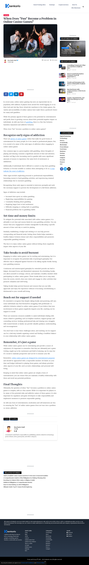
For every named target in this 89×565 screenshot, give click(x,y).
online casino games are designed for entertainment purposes (33, 358)
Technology (63, 138)
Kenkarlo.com (48, 559)
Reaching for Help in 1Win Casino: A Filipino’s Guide (19, 480)
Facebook (70, 532)
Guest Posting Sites (39, 5)
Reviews (62, 155)
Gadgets (62, 157)
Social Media (64, 142)
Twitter (69, 534)
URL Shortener (75, 8)
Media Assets (28, 547)
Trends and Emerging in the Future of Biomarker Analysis (76, 83)
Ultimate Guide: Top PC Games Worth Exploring (17, 487)
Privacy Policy (40, 563)
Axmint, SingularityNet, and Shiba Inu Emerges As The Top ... (75, 99)
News (47, 534)
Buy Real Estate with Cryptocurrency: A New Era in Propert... (76, 91)
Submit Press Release (30, 541)
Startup (62, 153)
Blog (26, 534)
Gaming (6, 15)
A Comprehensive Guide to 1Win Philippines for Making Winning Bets (24, 478)
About (26, 536)
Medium (69, 536)
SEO (61, 164)
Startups (52, 5)
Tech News (63, 149)
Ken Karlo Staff (19, 427)
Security (62, 160)
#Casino (6, 419)
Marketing (48, 538)
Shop (26, 532)
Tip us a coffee (28, 543)
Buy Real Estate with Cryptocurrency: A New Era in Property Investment (71, 51)
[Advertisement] (30, 77)
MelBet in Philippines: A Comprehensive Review (17, 482)
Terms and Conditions (27, 563)
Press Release (64, 147)
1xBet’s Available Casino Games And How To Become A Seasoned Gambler (25, 475)
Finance (62, 162)
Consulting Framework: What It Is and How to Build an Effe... (76, 67)
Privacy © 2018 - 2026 (39, 559)
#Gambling (13, 419)
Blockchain (63, 145)
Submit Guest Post (30, 539)
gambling (29, 122)
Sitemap (27, 549)
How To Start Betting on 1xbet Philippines (16, 484)
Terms (29, 559)
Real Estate (65, 48)
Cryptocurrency (63, 5)
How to (62, 140)
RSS (26, 550)
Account (27, 545)
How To (74, 5)
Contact (27, 538)
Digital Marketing (65, 136)
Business (63, 151)
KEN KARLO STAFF (67, 55)
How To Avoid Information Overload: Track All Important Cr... (75, 75)
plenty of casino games (19, 139)
